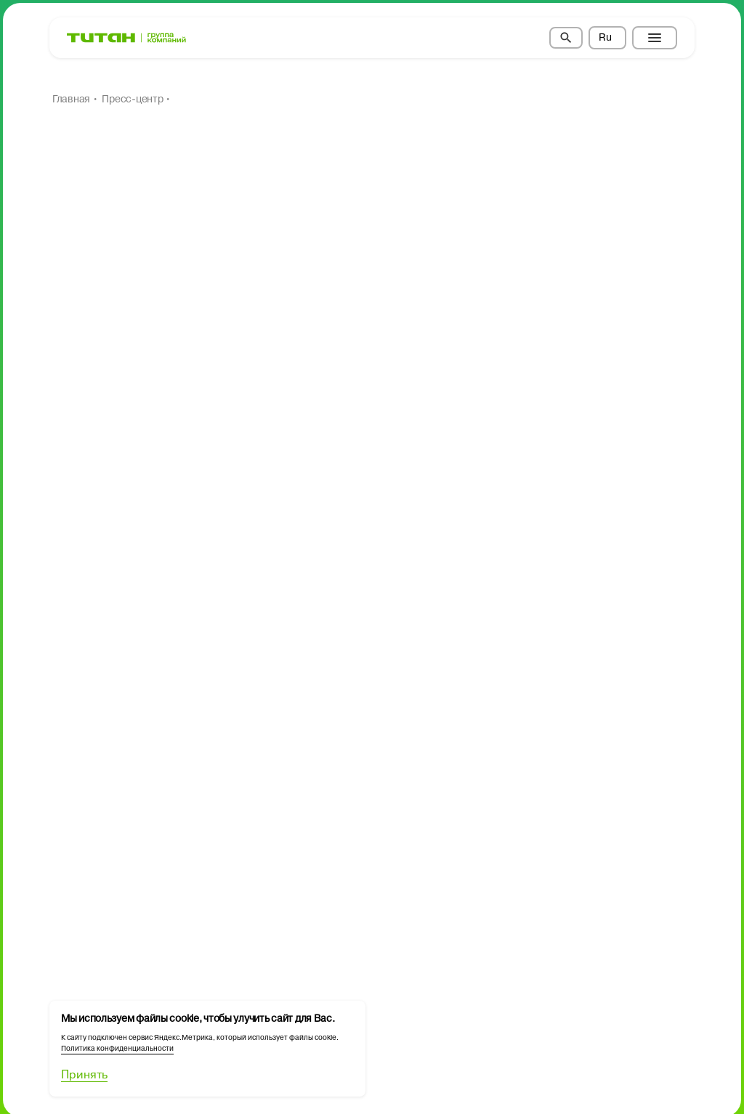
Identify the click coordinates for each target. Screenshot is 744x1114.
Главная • (74, 99)
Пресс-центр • (136, 99)
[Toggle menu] (654, 37)
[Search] (566, 38)
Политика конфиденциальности (117, 1049)
